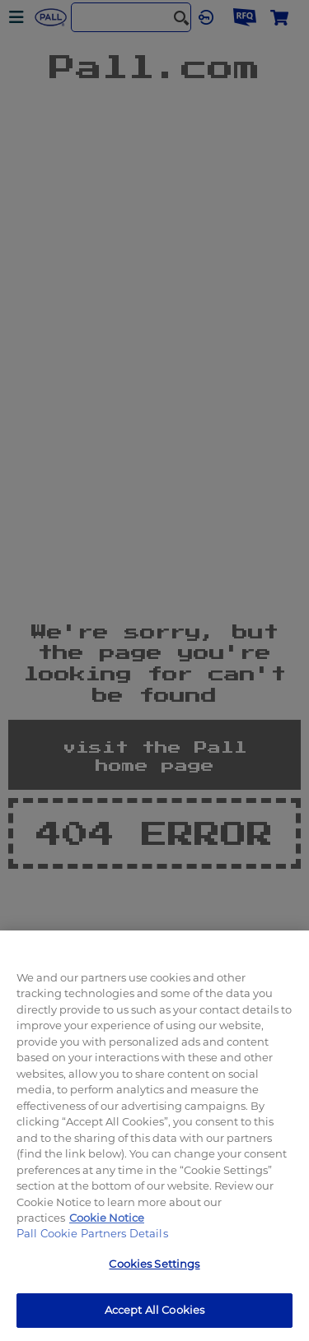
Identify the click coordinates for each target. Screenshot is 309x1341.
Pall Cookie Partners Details (92, 1233)
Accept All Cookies (154, 1309)
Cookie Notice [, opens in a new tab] (106, 1217)
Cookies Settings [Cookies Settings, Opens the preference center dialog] (154, 1263)
